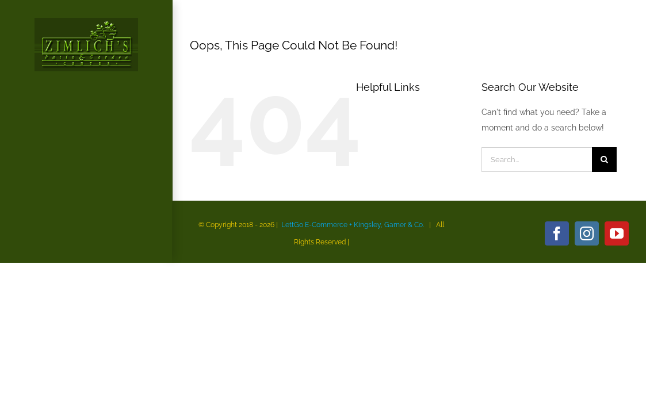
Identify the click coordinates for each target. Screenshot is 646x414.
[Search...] (536, 159)
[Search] (604, 159)
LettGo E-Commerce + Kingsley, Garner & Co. (352, 225)
